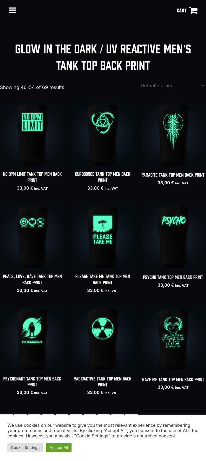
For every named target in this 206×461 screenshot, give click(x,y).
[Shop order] (171, 85)
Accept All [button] (59, 447)
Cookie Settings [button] (25, 447)
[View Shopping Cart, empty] (187, 10)
